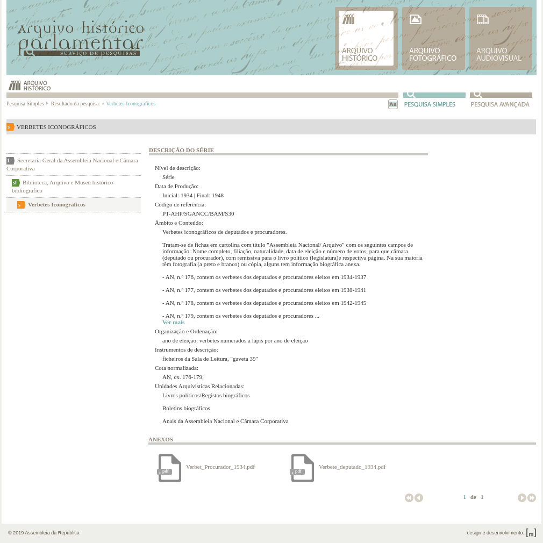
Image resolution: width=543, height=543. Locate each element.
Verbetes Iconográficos (56, 204)
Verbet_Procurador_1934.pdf (221, 466)
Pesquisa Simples (27, 103)
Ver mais (173, 322)
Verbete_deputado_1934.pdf (353, 466)
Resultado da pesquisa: (77, 103)
